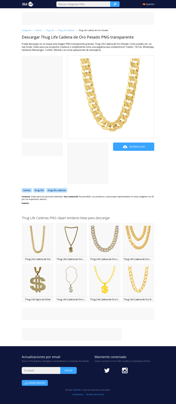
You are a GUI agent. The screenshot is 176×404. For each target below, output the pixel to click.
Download (133, 146)
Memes (38, 30)
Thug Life (50, 30)
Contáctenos (77, 394)
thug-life (39, 190)
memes (27, 190)
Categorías (26, 30)
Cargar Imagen (34, 382)
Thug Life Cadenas (66, 30)
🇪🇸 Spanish (148, 4)
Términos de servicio (95, 394)
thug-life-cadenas (57, 190)
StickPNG (77, 390)
